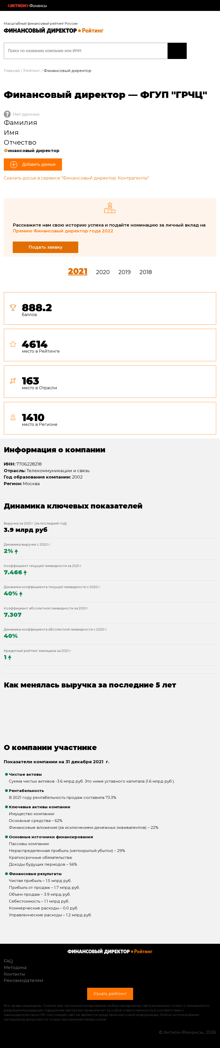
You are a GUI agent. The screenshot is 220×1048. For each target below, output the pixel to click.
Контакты (14, 974)
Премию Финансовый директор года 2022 (63, 230)
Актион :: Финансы (27, 5)
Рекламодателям (23, 980)
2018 (145, 272)
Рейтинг (31, 70)
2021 (77, 271)
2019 (124, 272)
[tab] (110, 365)
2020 (103, 272)
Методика (15, 967)
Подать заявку (45, 247)
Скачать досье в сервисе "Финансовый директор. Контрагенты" (76, 178)
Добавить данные (38, 164)
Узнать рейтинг (177, 51)
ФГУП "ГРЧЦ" (173, 94)
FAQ (8, 961)
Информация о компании (54, 449)
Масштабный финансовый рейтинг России (40, 23)
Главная (12, 70)
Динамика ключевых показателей (73, 506)
